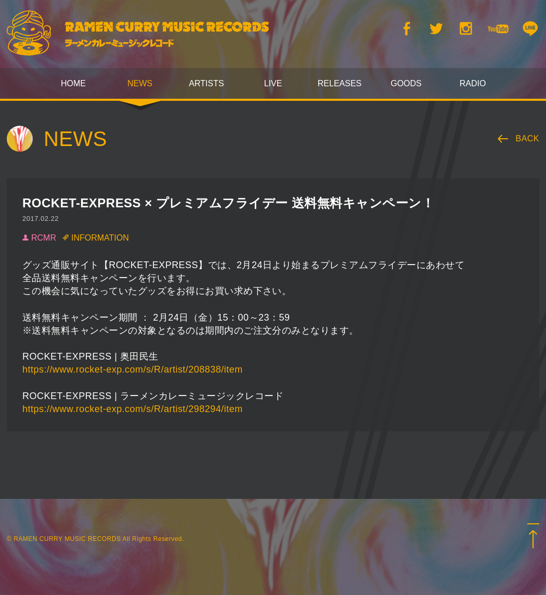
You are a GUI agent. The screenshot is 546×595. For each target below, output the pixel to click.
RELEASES (339, 83)
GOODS (406, 83)
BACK (528, 138)
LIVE (273, 83)
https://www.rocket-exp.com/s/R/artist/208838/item (132, 369)
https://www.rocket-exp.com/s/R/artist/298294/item (132, 409)
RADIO (473, 83)
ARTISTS (206, 83)
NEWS (139, 83)
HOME (73, 83)
